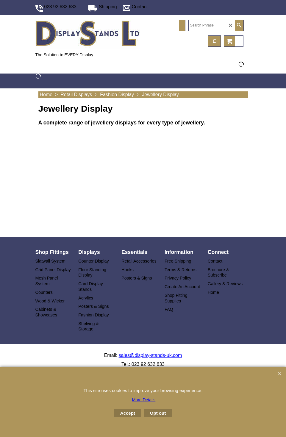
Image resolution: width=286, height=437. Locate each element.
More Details (144, 399)
